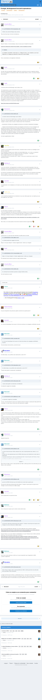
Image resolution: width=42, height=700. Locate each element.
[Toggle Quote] (2, 28)
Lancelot (15, 338)
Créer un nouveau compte (21, 602)
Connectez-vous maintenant (21, 610)
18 (22, 630)
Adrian (4, 632)
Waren (15, 237)
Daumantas (15, 28)
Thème (11, 663)
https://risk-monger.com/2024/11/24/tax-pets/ (10, 103)
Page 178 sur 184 (21, 19)
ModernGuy (5, 13)
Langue (6, 663)
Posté (9, 25)
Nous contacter (30, 663)
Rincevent (16, 380)
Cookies (36, 663)
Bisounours (16, 520)
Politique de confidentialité (19, 663)
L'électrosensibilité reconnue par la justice (10, 654)
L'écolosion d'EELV (5, 630)
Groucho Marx (17, 253)
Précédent (5, 19)
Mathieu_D (16, 396)
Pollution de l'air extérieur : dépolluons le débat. (11, 638)
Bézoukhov (16, 365)
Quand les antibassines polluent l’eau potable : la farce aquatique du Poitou (16, 46)
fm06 (14, 113)
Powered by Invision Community (21, 664)
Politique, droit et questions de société (15, 14)
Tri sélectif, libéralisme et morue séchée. (9, 646)
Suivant (37, 19)
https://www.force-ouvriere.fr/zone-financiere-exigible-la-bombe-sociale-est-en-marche (19, 536)
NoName (4, 648)
